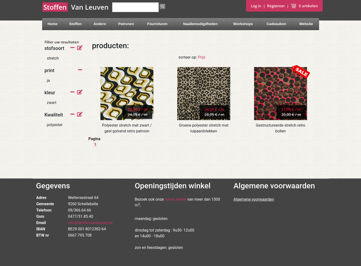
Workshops (243, 24)
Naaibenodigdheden (200, 24)
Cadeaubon (276, 24)
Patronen (126, 24)
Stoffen (75, 24)
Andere (99, 24)
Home (52, 24)
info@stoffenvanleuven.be (90, 222)
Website (306, 24)
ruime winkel (175, 199)
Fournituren (157, 24)
